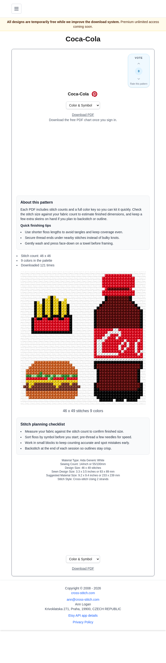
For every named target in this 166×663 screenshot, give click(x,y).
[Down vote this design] (139, 79)
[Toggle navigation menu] (16, 9)
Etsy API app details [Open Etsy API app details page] (83, 615)
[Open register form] (83, 115)
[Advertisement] (83, 159)
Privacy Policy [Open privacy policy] (83, 622)
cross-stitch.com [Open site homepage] (83, 593)
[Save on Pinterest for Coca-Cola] (94, 94)
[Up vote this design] (139, 64)
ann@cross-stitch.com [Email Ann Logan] (83, 599)
